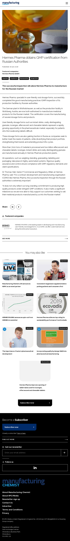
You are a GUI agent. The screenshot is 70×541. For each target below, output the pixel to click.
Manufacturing (29, 260)
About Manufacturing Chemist (16, 492)
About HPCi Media (10, 496)
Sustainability (63, 294)
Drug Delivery (14, 78)
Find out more (8, 439)
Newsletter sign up (11, 499)
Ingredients (64, 260)
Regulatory (5, 78)
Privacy (5, 513)
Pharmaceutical (24, 78)
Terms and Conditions (12, 510)
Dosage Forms (34, 78)
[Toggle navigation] (67, 3)
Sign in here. (21, 433)
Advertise (6, 506)
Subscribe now (27, 403)
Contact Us (7, 503)
